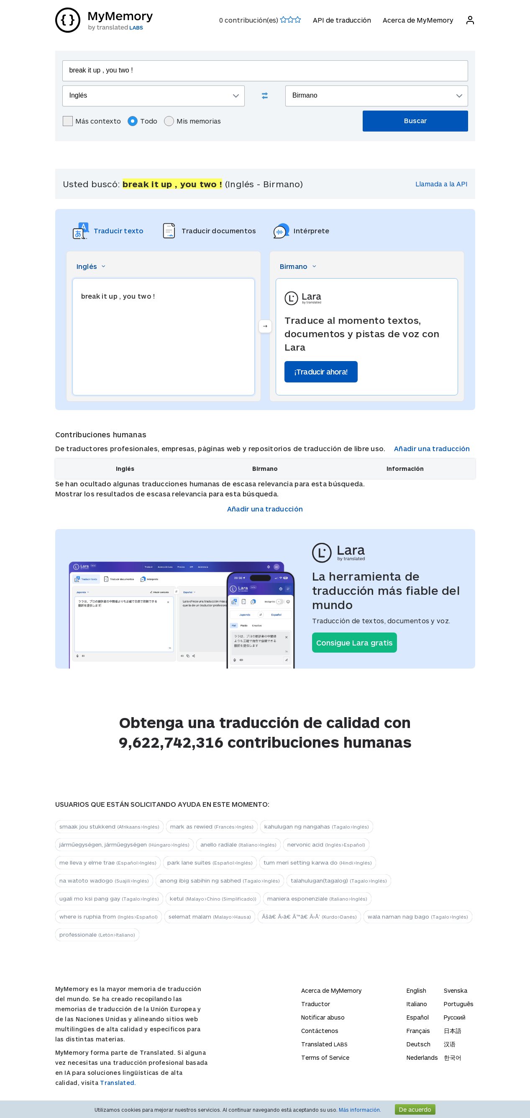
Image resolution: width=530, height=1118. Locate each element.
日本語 (452, 1030)
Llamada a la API (441, 184)
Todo (142, 121)
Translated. (118, 1082)
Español (418, 1017)
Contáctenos (319, 1030)
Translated (324, 1044)
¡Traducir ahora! (321, 371)
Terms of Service (325, 1057)
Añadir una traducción (432, 448)
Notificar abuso (323, 1017)
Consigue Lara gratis (354, 642)
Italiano (417, 1003)
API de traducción (342, 20)
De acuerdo (415, 1109)
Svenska (455, 990)
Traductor (315, 1003)
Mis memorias (192, 121)
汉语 (450, 1044)
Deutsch (418, 1044)
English (416, 990)
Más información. (360, 1110)
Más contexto (92, 121)
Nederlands (422, 1057)
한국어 (452, 1057)
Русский (455, 1017)
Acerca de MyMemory (418, 20)
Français (418, 1030)
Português (459, 1003)
